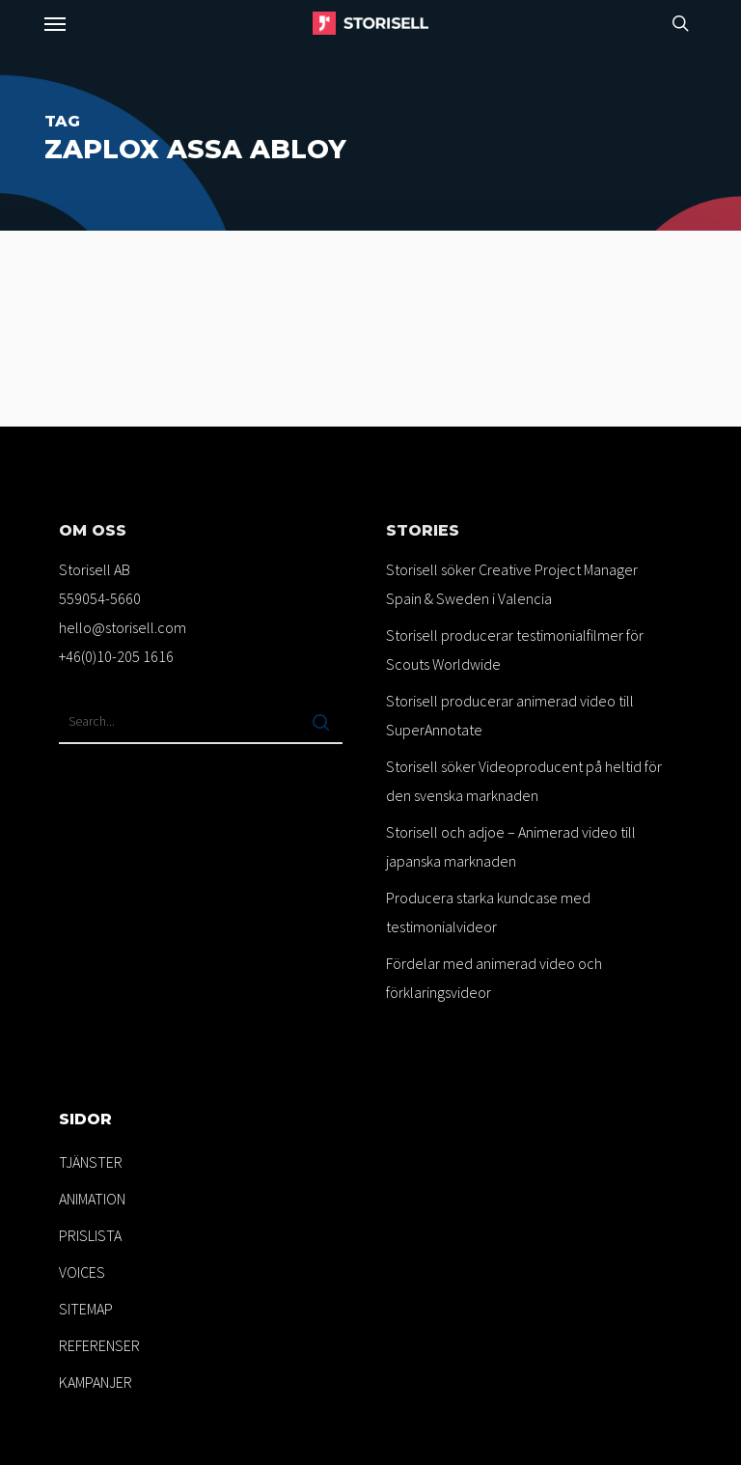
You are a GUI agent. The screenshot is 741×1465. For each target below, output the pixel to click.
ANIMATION (92, 1198)
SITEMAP (86, 1308)
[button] (55, 23)
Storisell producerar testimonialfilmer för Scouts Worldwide (515, 649)
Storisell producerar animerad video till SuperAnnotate (510, 715)
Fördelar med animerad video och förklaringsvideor (494, 978)
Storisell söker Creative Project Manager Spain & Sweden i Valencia (512, 584)
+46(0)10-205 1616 (116, 656)
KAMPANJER (95, 1382)
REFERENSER (99, 1345)
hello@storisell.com (122, 627)
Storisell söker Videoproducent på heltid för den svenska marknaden (524, 781)
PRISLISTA (90, 1235)
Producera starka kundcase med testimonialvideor (488, 912)
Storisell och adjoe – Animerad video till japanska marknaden (511, 846)
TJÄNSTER (91, 1162)
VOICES (82, 1272)
